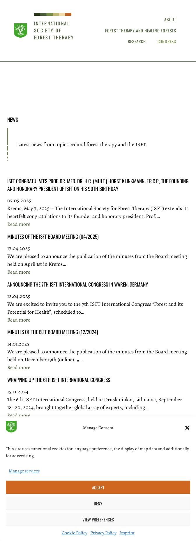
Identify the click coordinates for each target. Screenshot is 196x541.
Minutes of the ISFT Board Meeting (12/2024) (52, 332)
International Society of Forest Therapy (54, 30)
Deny (98, 503)
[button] (187, 428)
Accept (98, 487)
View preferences (98, 519)
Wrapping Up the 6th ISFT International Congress (58, 379)
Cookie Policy (74, 533)
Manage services (24, 471)
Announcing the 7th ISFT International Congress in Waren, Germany (77, 284)
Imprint (127, 533)
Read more (18, 224)
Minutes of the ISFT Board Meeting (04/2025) (53, 236)
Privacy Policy (103, 533)
